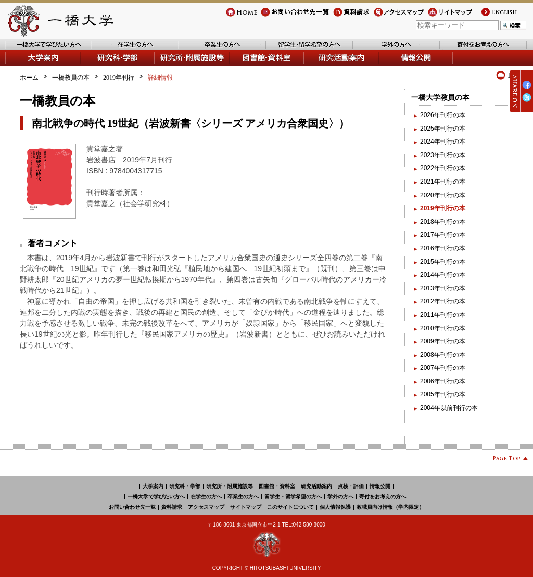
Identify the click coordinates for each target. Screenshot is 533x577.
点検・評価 (351, 486)
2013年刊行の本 (442, 288)
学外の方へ (368, 49)
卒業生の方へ (198, 49)
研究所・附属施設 (180, 65)
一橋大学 (59, 21)
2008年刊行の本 (442, 354)
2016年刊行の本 (442, 248)
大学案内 (17, 65)
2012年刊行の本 (442, 301)
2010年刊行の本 (442, 328)
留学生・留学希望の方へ (300, 49)
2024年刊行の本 (442, 141)
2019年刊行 (118, 77)
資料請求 (345, 16)
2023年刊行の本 (442, 155)
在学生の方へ (111, 49)
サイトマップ (446, 16)
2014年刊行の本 (442, 274)
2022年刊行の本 (442, 168)
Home (234, 16)
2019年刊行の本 (442, 208)
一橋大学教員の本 (440, 97)
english (490, 16)
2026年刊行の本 (442, 115)
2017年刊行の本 (442, 234)
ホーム (29, 77)
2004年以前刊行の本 (449, 408)
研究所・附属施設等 (229, 486)
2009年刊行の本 (442, 341)
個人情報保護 (335, 507)
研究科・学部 (184, 486)
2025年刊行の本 (442, 128)
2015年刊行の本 (442, 261)
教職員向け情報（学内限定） (390, 507)
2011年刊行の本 (442, 314)
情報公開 (391, 65)
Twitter (526, 101)
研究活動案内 (323, 65)
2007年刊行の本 (442, 367)
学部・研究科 (99, 65)
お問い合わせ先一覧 (289, 16)
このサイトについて (290, 507)
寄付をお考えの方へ (468, 49)
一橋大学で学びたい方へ (39, 49)
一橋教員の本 (71, 77)
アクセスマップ (395, 16)
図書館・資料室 (251, 65)
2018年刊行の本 (442, 221)
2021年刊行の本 (442, 181)
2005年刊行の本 (442, 394)
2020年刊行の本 (442, 195)
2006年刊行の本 (442, 381)
